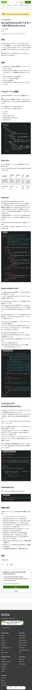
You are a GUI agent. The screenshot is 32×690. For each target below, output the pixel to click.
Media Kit (3, 645)
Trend (3, 5)
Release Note (22, 635)
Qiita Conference (24, 5)
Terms (2, 638)
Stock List (9, 5)
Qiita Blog (3, 683)
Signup (28, 2)
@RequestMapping (6, 430)
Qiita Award (22, 647)
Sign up (16, 587)
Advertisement (4, 652)
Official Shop (22, 664)
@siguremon (6, 19)
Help (2, 650)
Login (21, 2)
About (2, 635)
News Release (4, 685)
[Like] (2, 564)
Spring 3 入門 (4, 560)
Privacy (3, 640)
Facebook (3, 666)
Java (3, 29)
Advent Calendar (23, 643)
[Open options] (21, 687)
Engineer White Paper (24, 650)
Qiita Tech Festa (23, 645)
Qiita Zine (21, 661)
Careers (3, 680)
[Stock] (7, 564)
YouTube (3, 669)
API (20, 652)
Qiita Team (21, 659)
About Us (3, 678)
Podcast (3, 671)
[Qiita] (4, 2)
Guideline (3, 643)
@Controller (15, 307)
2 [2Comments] (11, 565)
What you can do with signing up (11, 583)
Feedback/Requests (6, 647)
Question (15, 5)
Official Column (22, 640)
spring (6, 29)
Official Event (22, 638)
